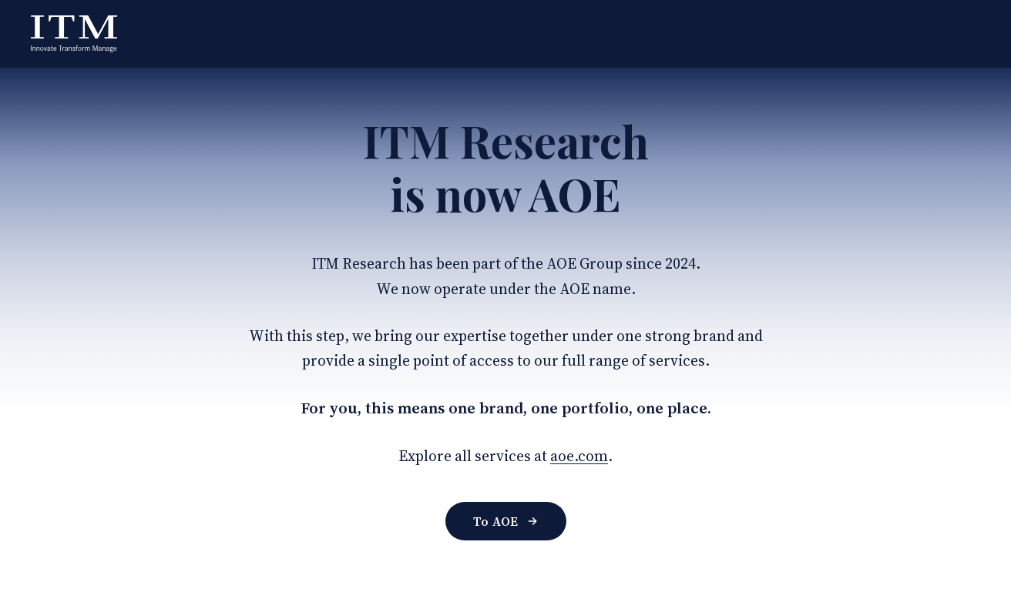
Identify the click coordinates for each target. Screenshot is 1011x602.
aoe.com (579, 456)
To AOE (506, 521)
